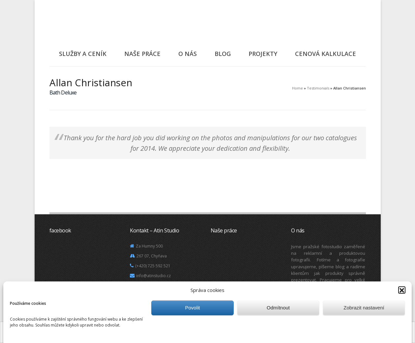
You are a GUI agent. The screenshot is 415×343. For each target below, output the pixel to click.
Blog (223, 54)
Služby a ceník (82, 54)
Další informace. (234, 336)
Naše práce (142, 54)
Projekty (263, 54)
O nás (187, 54)
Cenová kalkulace (325, 54)
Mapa (139, 285)
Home (297, 88)
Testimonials (318, 88)
